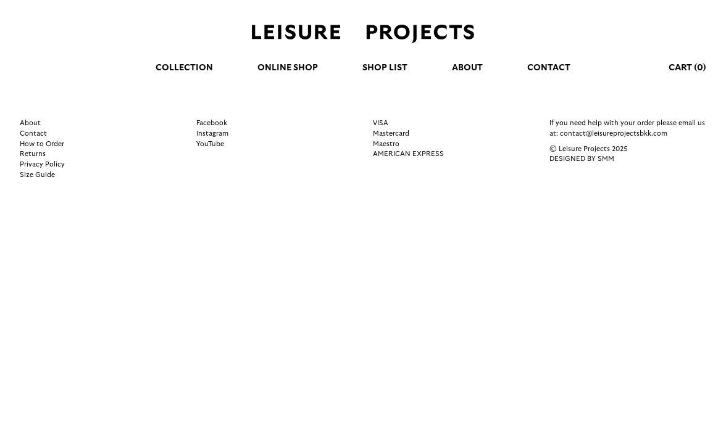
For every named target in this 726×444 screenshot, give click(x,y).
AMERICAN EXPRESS (408, 153)
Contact (548, 68)
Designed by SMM (581, 158)
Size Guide (37, 174)
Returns (33, 153)
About (467, 68)
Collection (184, 68)
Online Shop (287, 68)
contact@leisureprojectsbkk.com (613, 133)
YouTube (210, 144)
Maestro (386, 144)
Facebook (211, 123)
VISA (380, 123)
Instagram (212, 133)
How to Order (42, 144)
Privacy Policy (42, 164)
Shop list (384, 68)
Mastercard (391, 133)
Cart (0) (687, 67)
